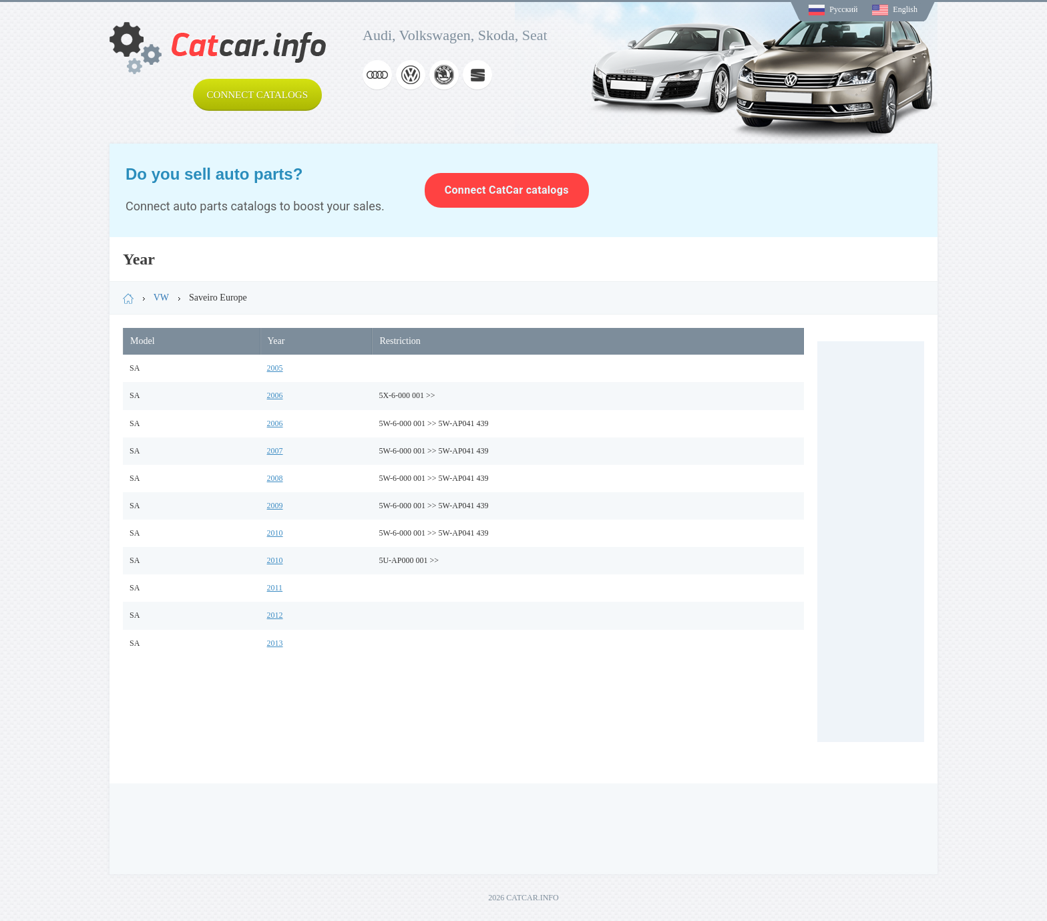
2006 (275, 395)
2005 (275, 368)
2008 (275, 478)
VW (161, 298)
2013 (275, 643)
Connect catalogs (257, 94)
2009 (275, 505)
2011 (275, 587)
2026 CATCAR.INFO (523, 897)
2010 (275, 533)
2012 (275, 615)
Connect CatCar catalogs (507, 190)
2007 (275, 450)
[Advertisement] (870, 541)
